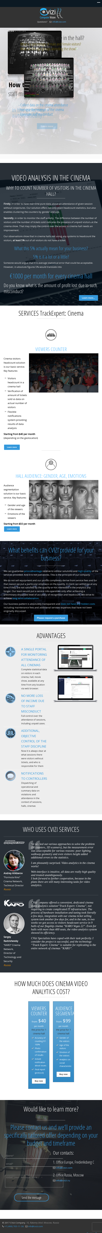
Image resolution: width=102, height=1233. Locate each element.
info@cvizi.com (59, 21)
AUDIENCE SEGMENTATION (69, 1011)
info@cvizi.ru (63, 1180)
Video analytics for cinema (51, 13)
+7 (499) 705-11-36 (14, 1226)
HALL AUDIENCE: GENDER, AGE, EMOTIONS (51, 475)
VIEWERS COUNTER (51, 349)
